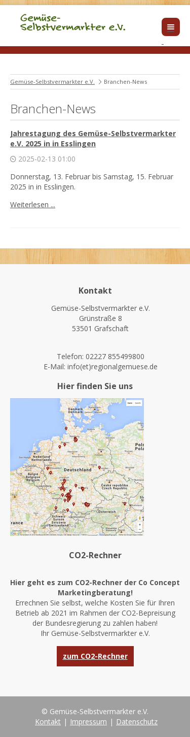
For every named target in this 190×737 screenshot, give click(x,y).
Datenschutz (137, 721)
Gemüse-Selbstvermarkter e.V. (52, 81)
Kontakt (48, 721)
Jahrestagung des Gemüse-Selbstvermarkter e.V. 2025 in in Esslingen (93, 138)
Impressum (88, 721)
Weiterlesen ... (32, 204)
